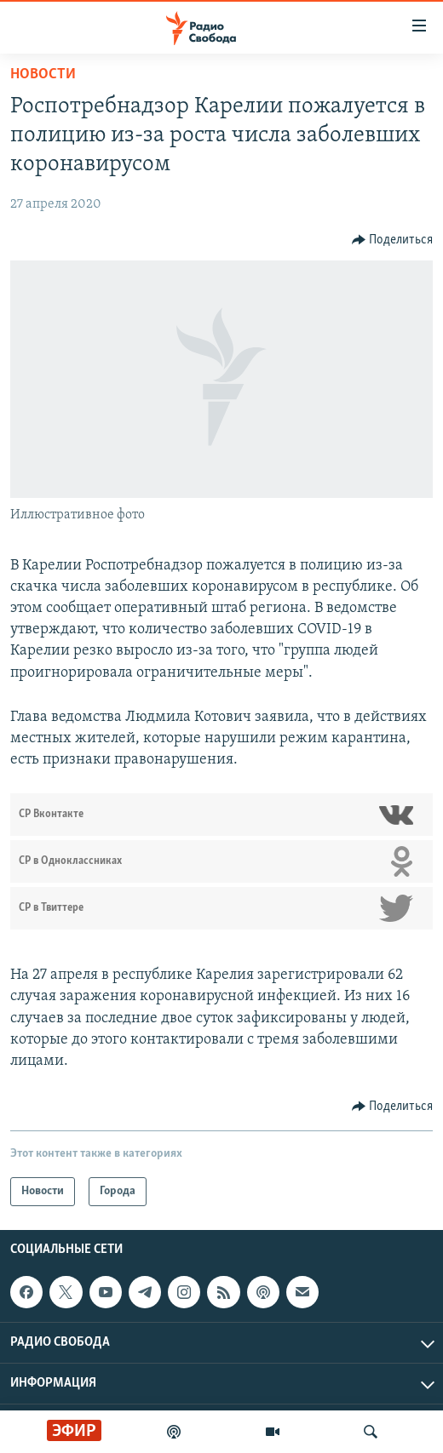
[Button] (393, 240)
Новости (43, 74)
